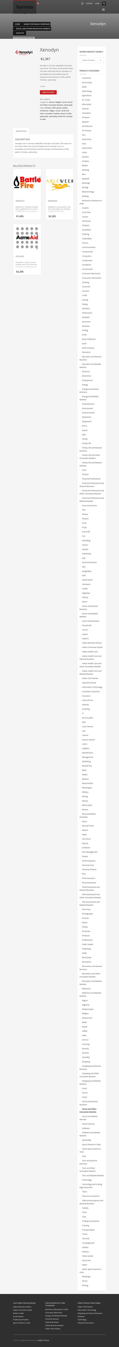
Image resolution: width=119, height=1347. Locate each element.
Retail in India (18, 1313)
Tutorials (85, 1238)
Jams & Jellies (87, 718)
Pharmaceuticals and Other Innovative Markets (90, 896)
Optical (85, 843)
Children (85, 225)
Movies (85, 809)
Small (84, 1088)
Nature (85, 830)
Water (84, 1265)
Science (85, 1039)
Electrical (86, 371)
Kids (84, 722)
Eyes (84, 434)
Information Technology (92, 687)
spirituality (44, 116)
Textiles (85, 1208)
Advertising (87, 91)
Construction (87, 269)
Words (85, 1281)
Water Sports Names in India (90, 1270)
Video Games (87, 1256)
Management (87, 757)
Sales (84, 1035)
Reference (86, 988)
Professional (87, 940)
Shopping (86, 1061)
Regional (85, 1005)
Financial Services (89, 505)
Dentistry (86, 308)
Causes (85, 216)
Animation (86, 113)
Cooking (85, 282)
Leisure (85, 735)
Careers (85, 208)
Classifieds (86, 230)
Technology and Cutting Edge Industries (91, 1186)
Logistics (85, 748)
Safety (84, 1031)
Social (64, 102)
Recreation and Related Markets (91, 982)
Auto (84, 143)
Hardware (86, 584)
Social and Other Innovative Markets (88, 1110)
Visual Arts (86, 1260)
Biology (85, 187)
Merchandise (87, 783)
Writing (85, 1285)
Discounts (86, 321)
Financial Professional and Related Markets (92, 499)
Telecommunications (91, 1196)
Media (84, 774)
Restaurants (87, 1018)
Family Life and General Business (91, 449)
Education (86, 352)
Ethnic (84, 426)
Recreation (86, 962)
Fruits (84, 527)
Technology (87, 1180)
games (59, 108)
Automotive (87, 148)
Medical (85, 779)
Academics (86, 78)
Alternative (86, 104)
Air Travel (86, 100)
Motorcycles (87, 805)
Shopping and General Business (90, 1067)
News (84, 834)
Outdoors (86, 847)
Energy (85, 384)
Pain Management (89, 852)
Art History (86, 130)
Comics (85, 243)
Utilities (85, 1247)
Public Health (87, 944)
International (87, 700)
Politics (85, 927)
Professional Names (21, 1319)
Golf (84, 575)
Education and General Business (90, 358)
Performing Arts (88, 861)
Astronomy (86, 139)
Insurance (86, 696)
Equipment (86, 421)
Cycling (85, 300)
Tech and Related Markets (93, 1175)
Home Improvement (90, 621)
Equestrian (86, 417)
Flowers (85, 518)
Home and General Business (89, 607)
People (85, 856)
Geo (83, 567)
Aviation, (85, 161)
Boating (85, 196)
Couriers (85, 291)
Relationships (87, 1009)
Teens (84, 1191)
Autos (84, 152)
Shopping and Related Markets (90, 1082)
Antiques (86, 117)
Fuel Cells (86, 531)
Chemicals (86, 221)
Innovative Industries (91, 691)
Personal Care (88, 865)
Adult (84, 87)
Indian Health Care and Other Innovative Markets (90, 665)
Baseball (85, 178)
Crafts (84, 295)
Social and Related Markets (88, 1118)
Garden (85, 549)
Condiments (87, 260)
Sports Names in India (91, 1144)
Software (86, 1128)
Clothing (85, 234)
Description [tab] (21, 131)
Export (85, 430)
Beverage (86, 183)
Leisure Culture (88, 739)
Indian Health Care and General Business (90, 657)
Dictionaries (87, 313)
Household (86, 625)
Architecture (87, 126)
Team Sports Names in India (90, 1150)
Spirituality (68, 105)
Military (85, 792)
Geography (86, 571)
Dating (85, 304)
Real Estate (86, 957)
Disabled (85, 317)
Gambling (86, 540)
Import (85, 634)
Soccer (85, 1092)
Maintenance (87, 752)
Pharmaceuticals (89, 882)
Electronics (86, 376)
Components (87, 251)
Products (86, 935)
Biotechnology (88, 191)
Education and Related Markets (90, 365)
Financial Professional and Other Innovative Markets (92, 492)
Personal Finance (89, 869)
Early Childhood (88, 339)
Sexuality (86, 1057)
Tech (84, 1156)
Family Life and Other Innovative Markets (90, 456)
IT (83, 713)
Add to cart (48, 92)
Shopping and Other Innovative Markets (89, 1075)
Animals (85, 108)
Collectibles (87, 238)
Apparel (85, 121)
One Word (86, 839)
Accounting (87, 82)
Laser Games (87, 726)
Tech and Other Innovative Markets (88, 1169)
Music (84, 821)
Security (85, 1048)
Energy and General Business (89, 390)
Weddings (86, 1276)
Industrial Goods (89, 682)
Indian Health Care (90, 651)
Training (85, 1225)
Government (87, 580)
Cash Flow (86, 212)
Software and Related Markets (90, 1134)
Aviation (85, 157)
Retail (84, 1022)
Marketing (86, 761)
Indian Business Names (92, 643)
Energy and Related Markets (89, 398)
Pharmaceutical (88, 878)
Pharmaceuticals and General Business (90, 888)
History (85, 597)
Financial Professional (91, 479)
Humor (85, 630)
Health (85, 588)
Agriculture (86, 95)
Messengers (87, 787)
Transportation (88, 1230)
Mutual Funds (88, 825)
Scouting (85, 1044)
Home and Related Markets (89, 615)
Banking (85, 170)
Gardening (86, 553)
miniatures (44, 110)
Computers (87, 256)
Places (84, 922)
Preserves (86, 931)
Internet (85, 704)
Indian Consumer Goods (92, 647)
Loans (84, 744)
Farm (84, 470)
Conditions (86, 264)
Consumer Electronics (91, 273)
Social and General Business (89, 1103)
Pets (84, 874)
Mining (85, 796)
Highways (86, 593)
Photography (87, 913)
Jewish (65, 108)
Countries (86, 286)
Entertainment (88, 404)
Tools (84, 1212)
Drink (84, 334)
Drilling (85, 330)
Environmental (88, 412)
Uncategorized (88, 1243)
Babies (85, 165)
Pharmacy (86, 909)
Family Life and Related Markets (91, 464)
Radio (84, 953)
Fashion (85, 474)
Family (85, 439)
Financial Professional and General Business (92, 484)
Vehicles (85, 1251)
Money (85, 801)
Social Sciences (88, 1124)
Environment (87, 408)
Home (84, 601)
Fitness (85, 514)
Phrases (85, 918)
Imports (85, 638)
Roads (84, 1026)
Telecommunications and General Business (91, 1202)
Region (85, 1000)
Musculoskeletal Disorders (88, 815)
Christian (47, 108)
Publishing (86, 949)
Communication (89, 247)
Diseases (85, 326)
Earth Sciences (88, 348)
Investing (86, 709)
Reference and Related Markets (90, 994)
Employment (87, 380)
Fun (83, 536)
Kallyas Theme (43, 1340)
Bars (84, 174)
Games (51, 102)
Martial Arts (87, 766)
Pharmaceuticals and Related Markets (90, 903)
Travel (84, 1234)
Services (85, 1053)
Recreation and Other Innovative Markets (90, 975)
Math (84, 770)
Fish (83, 510)
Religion (58, 102)
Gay (83, 558)
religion (52, 110)
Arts (83, 135)
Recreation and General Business (91, 968)
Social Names (18, 1316)
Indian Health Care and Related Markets (90, 672)
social (58, 110)
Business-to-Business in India (91, 202)
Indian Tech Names (90, 678)
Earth (84, 343)
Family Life (86, 443)
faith (54, 108)
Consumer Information (91, 278)
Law (83, 731)
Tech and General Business (88, 1162)
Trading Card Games (90, 1221)
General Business (89, 562)
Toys (84, 1216)
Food (84, 523)
